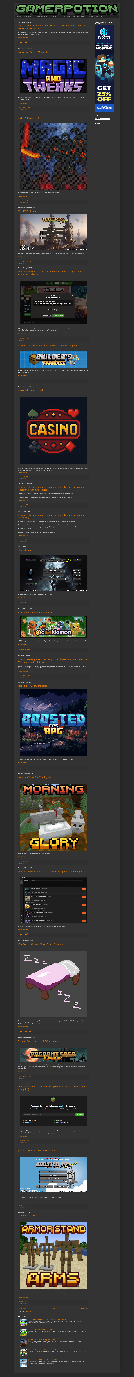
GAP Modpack (25, 550)
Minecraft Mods (56, 16)
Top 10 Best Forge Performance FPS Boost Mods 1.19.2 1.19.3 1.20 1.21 (48, 1319)
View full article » (23, 37)
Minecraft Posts (29, 16)
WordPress (99, 16)
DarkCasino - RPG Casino (31, 390)
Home (19, 16)
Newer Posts (22, 1308)
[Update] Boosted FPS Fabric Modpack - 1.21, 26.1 (42, 1360)
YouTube (90, 16)
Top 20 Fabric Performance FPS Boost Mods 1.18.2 (42, 1329)
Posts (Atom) (29, 1311)
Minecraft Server (42, 16)
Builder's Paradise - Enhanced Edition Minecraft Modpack (47, 345)
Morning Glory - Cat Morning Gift (35, 777)
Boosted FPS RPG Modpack (33, 686)
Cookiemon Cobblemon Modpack (35, 612)
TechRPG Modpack (28, 211)
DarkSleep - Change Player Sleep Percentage (41, 944)
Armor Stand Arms (27, 1215)
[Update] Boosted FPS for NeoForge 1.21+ (40, 1150)
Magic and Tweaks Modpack (32, 52)
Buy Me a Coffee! (78, 16)
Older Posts (84, 1308)
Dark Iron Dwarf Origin (29, 117)
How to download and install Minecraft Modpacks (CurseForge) (50, 871)
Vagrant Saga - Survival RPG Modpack (38, 1041)
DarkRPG (67, 16)
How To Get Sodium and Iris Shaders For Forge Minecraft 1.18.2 (46, 1350)
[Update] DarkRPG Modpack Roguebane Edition (41, 1340)
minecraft (25, 43)
